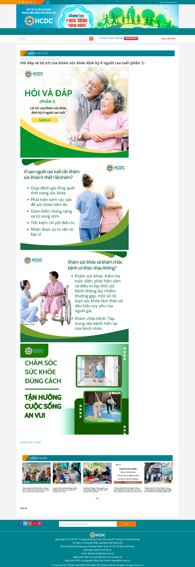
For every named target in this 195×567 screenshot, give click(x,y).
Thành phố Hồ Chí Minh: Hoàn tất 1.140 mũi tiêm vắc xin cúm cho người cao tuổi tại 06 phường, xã (35, 491)
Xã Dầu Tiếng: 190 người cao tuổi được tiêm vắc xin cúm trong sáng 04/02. (95, 490)
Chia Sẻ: (23, 508)
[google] (27, 2)
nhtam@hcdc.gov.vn (120, 560)
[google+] (30, 523)
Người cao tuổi (38, 53)
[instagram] (34, 2)
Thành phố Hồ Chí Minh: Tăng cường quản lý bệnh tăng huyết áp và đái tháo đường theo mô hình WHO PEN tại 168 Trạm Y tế (158, 491)
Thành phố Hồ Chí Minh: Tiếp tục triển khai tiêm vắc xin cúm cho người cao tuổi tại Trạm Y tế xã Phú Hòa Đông (128, 491)
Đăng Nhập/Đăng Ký (168, 2)
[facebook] (19, 2)
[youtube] (30, 2)
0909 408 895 (131, 38)
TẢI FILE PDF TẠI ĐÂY (30, 442)
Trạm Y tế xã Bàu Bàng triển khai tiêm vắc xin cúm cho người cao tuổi (65, 490)
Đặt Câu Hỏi (168, 38)
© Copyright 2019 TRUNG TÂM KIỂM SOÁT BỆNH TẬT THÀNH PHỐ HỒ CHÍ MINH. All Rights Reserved (97, 565)
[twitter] (23, 2)
